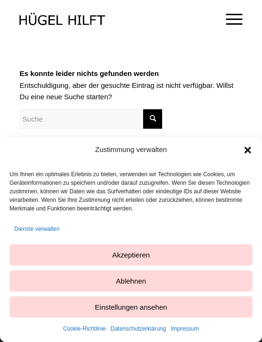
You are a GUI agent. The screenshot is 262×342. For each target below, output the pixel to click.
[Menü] (229, 19)
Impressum (185, 328)
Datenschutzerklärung (138, 328)
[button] (247, 150)
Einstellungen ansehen (131, 307)
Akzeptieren (131, 255)
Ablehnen (131, 281)
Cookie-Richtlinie (84, 328)
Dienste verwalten (36, 229)
